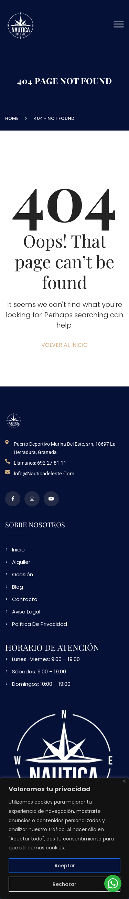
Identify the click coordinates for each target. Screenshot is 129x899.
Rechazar (64, 884)
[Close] (124, 781)
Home (13, 118)
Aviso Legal (26, 611)
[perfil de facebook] (12, 498)
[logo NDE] (13, 420)
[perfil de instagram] (32, 498)
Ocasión (22, 574)
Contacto (24, 599)
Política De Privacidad (39, 624)
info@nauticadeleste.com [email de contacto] (44, 474)
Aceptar (64, 865)
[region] (64, 838)
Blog (17, 586)
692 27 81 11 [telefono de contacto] (51, 463)
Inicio (18, 549)
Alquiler (21, 562)
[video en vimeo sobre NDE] (51, 498)
